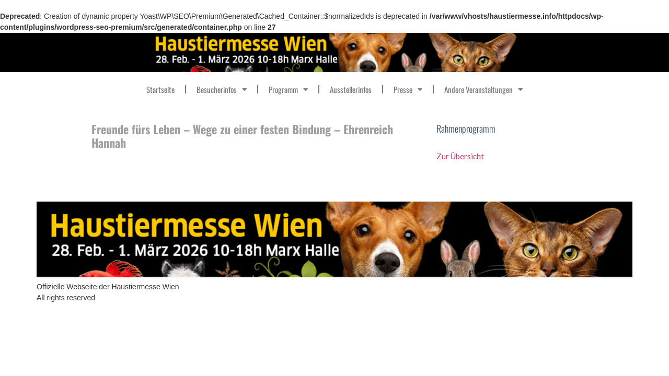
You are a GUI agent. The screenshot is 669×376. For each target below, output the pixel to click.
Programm (288, 89)
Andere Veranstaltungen (483, 89)
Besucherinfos (222, 89)
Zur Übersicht (461, 156)
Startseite (160, 89)
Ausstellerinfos (351, 89)
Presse (408, 89)
